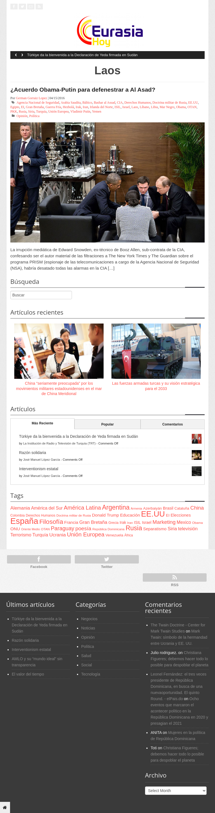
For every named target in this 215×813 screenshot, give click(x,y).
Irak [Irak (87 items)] (123, 522)
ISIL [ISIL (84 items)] (137, 522)
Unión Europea (58, 111)
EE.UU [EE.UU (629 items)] (153, 514)
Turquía (41, 111)
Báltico (87, 102)
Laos (135, 107)
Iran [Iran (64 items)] (130, 523)
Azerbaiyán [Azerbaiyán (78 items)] (152, 508)
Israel (126, 107)
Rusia (22, 111)
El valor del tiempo (28, 674)
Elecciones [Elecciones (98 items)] (180, 515)
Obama (181, 107)
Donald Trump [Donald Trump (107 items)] (105, 515)
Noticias (88, 628)
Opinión (22, 116)
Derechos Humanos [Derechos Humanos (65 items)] (40, 515)
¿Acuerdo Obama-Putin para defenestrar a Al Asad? (82, 89)
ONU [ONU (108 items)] (15, 528)
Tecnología (90, 674)
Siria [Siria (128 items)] (172, 528)
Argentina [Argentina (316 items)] (115, 507)
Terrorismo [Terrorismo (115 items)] (20, 535)
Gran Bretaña (35, 107)
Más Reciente (42, 423)
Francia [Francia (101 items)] (71, 522)
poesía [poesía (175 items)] (83, 528)
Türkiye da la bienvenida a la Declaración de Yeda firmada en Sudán (82, 55)
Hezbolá (68, 107)
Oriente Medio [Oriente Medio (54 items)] (30, 529)
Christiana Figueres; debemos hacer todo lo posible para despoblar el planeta (179, 658)
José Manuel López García (41, 459)
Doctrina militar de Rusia (170, 102)
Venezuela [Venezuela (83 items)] (114, 535)
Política (34, 116)
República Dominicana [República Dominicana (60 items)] (108, 529)
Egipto (14, 107)
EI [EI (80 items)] (168, 515)
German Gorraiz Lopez (31, 98)
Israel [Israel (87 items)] (146, 522)
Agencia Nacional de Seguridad (38, 102)
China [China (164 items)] (197, 508)
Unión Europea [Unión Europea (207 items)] (85, 534)
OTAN (192, 107)
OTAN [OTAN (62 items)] (45, 529)
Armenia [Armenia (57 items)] (136, 508)
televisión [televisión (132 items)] (188, 528)
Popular (107, 424)
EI (22, 107)
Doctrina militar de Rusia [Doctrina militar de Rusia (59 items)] (74, 515)
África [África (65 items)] (128, 535)
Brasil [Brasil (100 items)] (168, 508)
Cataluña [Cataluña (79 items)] (181, 508)
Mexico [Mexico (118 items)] (184, 522)
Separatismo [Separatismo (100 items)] (155, 529)
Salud (86, 655)
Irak (78, 107)
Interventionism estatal (38, 469)
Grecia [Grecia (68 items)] (113, 523)
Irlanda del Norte (101, 107)
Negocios (89, 619)
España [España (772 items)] (24, 521)
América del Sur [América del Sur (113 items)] (47, 508)
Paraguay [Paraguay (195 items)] (62, 528)
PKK (13, 111)
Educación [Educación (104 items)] (130, 515)
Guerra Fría (53, 107)
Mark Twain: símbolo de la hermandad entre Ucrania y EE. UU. (179, 637)
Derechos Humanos (137, 102)
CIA (120, 102)
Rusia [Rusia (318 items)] (134, 528)
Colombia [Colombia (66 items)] (17, 515)
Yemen (96, 111)
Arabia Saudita (71, 102)
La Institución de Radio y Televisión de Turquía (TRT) (59, 443)
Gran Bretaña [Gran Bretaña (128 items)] (93, 522)
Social (86, 665)
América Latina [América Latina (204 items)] (82, 508)
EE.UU (193, 102)
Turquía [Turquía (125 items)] (40, 534)
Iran (85, 107)
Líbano (144, 107)
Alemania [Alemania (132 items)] (20, 508)
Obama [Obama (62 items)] (197, 522)
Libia (154, 107)
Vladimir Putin (80, 111)
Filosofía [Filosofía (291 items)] (51, 521)
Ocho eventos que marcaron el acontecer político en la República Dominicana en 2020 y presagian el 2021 (179, 711)
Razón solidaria (32, 452)
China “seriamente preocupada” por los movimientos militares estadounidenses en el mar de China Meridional (59, 388)
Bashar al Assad (104, 102)
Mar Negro (167, 107)
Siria (31, 111)
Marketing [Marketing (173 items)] (164, 522)
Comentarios (172, 424)
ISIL (117, 107)
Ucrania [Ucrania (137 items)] (57, 535)
